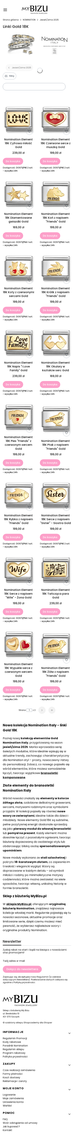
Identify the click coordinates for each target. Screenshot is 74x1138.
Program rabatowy (14, 1053)
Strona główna (11, 19)
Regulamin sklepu (13, 1049)
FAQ (5, 1119)
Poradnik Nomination (15, 1045)
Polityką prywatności (24, 982)
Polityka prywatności (15, 1056)
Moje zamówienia (13, 1098)
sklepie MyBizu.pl (18, 904)
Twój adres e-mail (14, 960)
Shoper (48, 1022)
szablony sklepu (14, 1022)
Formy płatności (12, 1074)
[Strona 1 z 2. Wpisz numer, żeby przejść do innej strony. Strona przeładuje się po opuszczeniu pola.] (29, 710)
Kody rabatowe (12, 1042)
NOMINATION (29, 19)
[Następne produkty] (42, 710)
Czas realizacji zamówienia (19, 1070)
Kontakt (7, 1130)
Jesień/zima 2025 (49, 19)
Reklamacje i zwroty (15, 1081)
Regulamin (43, 976)
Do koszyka (13, 161)
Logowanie (9, 1094)
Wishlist (7, 1105)
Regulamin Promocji (15, 1038)
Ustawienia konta (13, 1102)
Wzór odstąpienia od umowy (20, 1123)
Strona (22, 710)
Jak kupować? (11, 1126)
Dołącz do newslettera (22, 969)
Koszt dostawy (11, 1077)
